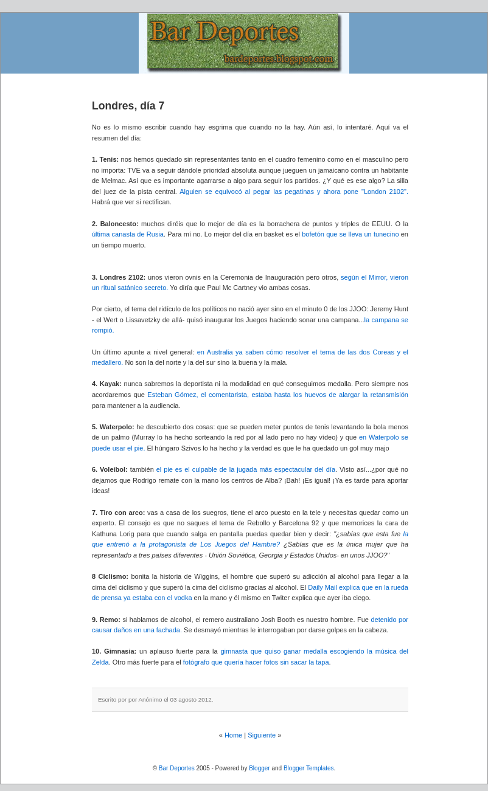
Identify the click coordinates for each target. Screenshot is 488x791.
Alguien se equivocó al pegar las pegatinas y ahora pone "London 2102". (294, 191)
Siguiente (262, 735)
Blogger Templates (309, 768)
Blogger (259, 768)
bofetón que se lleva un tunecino (350, 234)
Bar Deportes (177, 768)
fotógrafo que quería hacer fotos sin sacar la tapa (256, 662)
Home (233, 735)
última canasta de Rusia (128, 234)
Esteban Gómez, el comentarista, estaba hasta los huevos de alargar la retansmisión (277, 394)
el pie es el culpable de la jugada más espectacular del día (245, 469)
